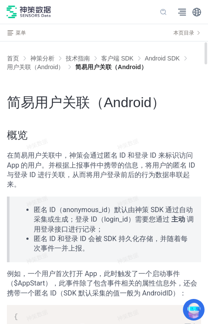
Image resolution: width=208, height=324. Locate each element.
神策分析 (42, 58)
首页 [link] (13, 58)
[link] (42, 58)
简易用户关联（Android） (111, 67)
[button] (197, 12)
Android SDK (162, 58)
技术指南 (78, 58)
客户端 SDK (117, 58)
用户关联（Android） (35, 67)
